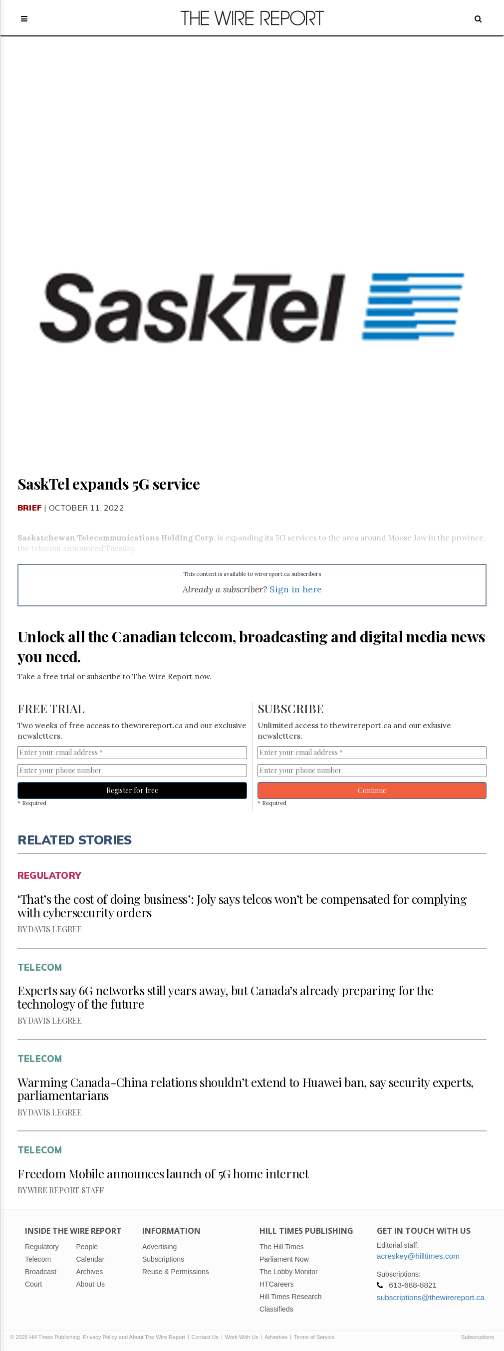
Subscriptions (477, 1337)
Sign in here (295, 589)
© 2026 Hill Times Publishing (46, 1337)
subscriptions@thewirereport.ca (431, 1297)
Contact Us (205, 1337)
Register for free (132, 790)
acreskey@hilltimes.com (418, 1256)
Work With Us (241, 1337)
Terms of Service (314, 1337)
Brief (29, 508)
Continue (372, 790)
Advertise (275, 1337)
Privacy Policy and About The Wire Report (134, 1337)
